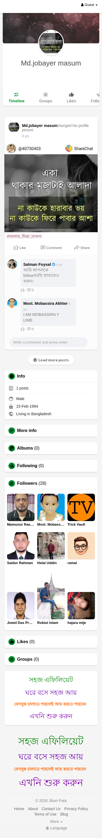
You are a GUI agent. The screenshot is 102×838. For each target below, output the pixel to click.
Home (19, 809)
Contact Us (51, 809)
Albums (25, 448)
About (33, 809)
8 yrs (25, 136)
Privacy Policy (76, 809)
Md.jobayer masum (51, 63)
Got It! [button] (50, 832)
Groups (25, 659)
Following (27, 466)
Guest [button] (89, 5)
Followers (27, 483)
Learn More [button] (57, 820)
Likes (22, 642)
